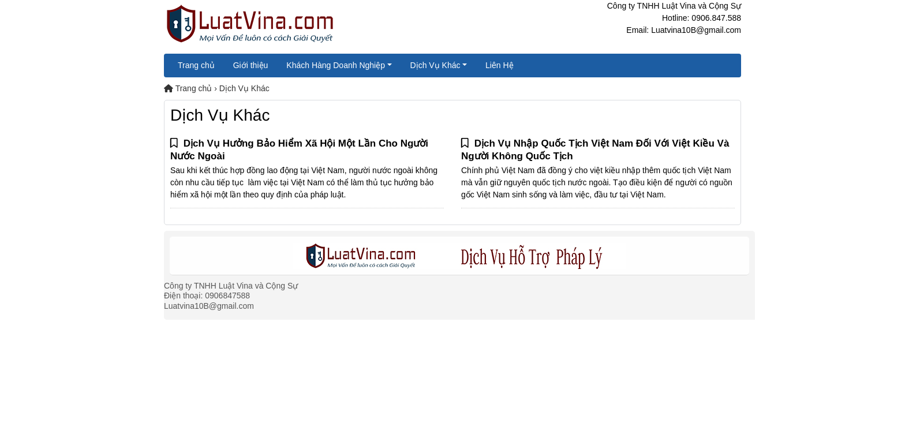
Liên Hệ (499, 65)
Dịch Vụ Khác (244, 88)
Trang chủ (196, 65)
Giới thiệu (250, 65)
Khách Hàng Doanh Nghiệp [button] (335, 65)
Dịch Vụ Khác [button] (435, 65)
